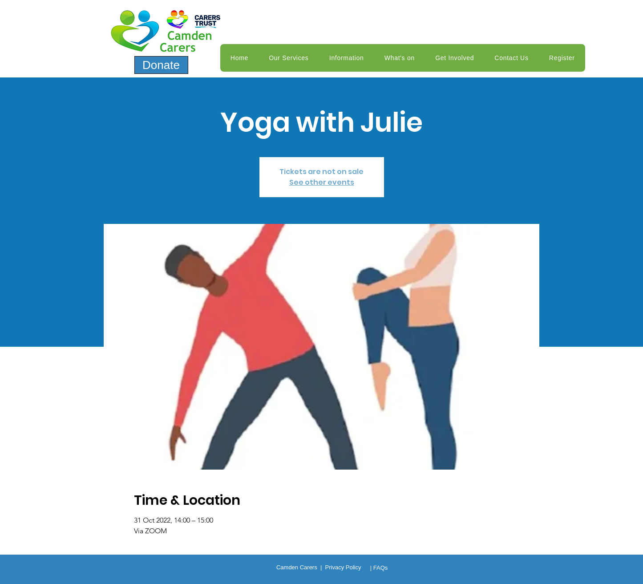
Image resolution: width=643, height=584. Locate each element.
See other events (321, 182)
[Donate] (161, 65)
